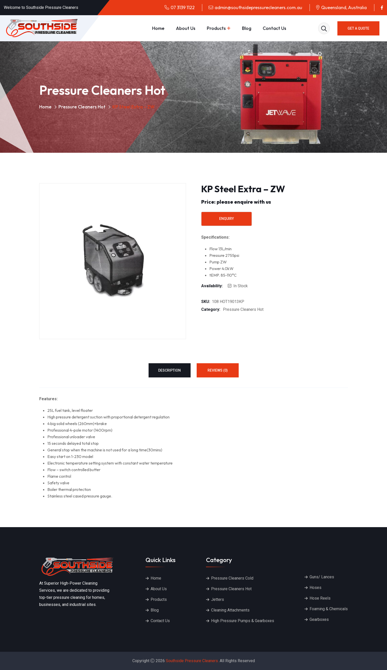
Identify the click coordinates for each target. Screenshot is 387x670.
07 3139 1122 (183, 7)
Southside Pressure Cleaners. (192, 660)
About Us (185, 28)
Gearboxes (319, 619)
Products (216, 28)
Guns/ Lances (322, 577)
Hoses (315, 587)
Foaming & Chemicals (329, 608)
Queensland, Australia (344, 7)
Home (158, 28)
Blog (246, 28)
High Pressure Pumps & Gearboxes (242, 620)
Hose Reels (320, 598)
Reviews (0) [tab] (218, 370)
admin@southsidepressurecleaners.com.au (258, 7)
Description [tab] (169, 370)
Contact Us (274, 28)
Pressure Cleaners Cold (232, 578)
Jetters (217, 599)
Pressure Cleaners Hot (82, 107)
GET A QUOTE (358, 28)
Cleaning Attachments (230, 610)
